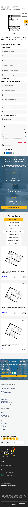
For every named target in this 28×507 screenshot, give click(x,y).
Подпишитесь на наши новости (8, 485)
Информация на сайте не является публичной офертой (14, 501)
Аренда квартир (4, 401)
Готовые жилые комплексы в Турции (11, 6)
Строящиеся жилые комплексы (8, 388)
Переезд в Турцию (5, 413)
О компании (3, 426)
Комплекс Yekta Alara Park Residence (7, 7)
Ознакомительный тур (6, 392)
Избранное (24, 13)
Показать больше (5, 78)
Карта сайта (3, 428)
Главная (2, 6)
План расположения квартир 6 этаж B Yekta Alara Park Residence (13, 8)
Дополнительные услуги (6, 404)
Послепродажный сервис (6, 402)
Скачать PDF (8, 145)
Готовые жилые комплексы (7, 386)
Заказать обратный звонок (14, 375)
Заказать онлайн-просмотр (14, 207)
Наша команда (4, 423)
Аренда (2, 391)
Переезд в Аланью (5, 415)
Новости (3, 412)
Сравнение (24, 16)
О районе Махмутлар (5, 416)
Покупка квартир (4, 399)
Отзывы (2, 425)
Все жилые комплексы (6, 389)
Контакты (3, 429)
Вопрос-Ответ (4, 410)
